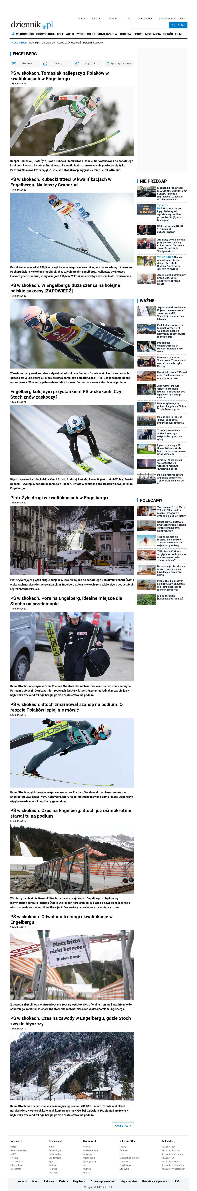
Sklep (182, 18)
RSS (177, 1181)
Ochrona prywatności (103, 1181)
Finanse (123, 1150)
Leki (122, 1154)
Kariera (63, 1181)
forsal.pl (96, 18)
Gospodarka (55, 1154)
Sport (51, 1161)
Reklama (49, 1181)
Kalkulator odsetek (171, 1161)
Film (85, 1165)
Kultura (86, 1172)
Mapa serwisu (129, 1181)
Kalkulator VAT (169, 1158)
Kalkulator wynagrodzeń (173, 1169)
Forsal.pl (14, 1158)
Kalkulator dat (168, 1147)
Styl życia (124, 1169)
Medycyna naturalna (130, 1158)
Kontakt (22, 1181)
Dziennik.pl (55, 1141)
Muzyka (87, 1169)
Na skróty (16, 1141)
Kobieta (86, 1147)
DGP (129, 18)
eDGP (13, 1154)
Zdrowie (53, 1165)
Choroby (124, 1161)
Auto (51, 1147)
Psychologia (125, 1165)
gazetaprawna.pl (167, 18)
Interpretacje (16, 1165)
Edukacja (87, 1154)
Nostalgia (34, 42)
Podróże (53, 1169)
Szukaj (178, 25)
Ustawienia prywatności (155, 1181)
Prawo (123, 1147)
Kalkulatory (168, 1141)
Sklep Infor (15, 1169)
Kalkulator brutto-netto (173, 1165)
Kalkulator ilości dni (171, 1150)
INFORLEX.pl (114, 18)
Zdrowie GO (48, 42)
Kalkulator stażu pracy (172, 1154)
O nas (35, 1181)
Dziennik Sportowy (93, 42)
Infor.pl (13, 1147)
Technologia (55, 1150)
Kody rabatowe (90, 1150)
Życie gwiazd (89, 1161)
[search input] (150, 25)
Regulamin (79, 1181)
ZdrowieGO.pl (145, 18)
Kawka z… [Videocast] (69, 42)
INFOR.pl (80, 18)
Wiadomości (55, 1158)
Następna (123, 1125)
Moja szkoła (89, 1158)
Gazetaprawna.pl (18, 1150)
